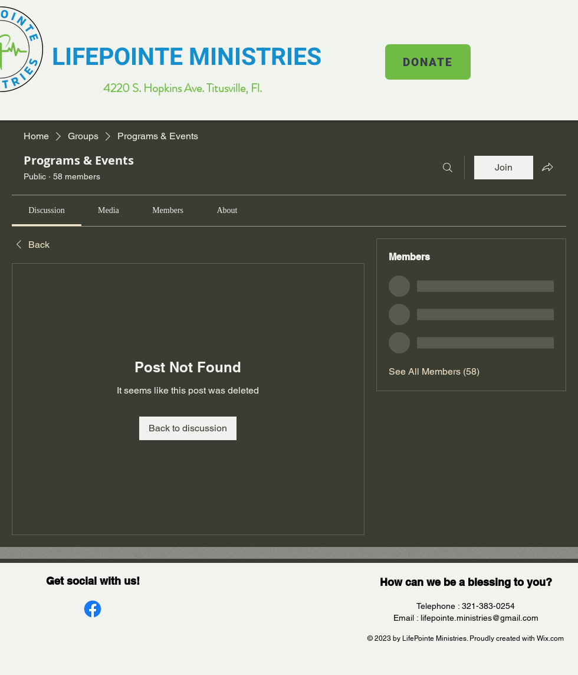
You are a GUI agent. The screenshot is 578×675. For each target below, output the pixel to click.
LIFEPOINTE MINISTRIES (186, 57)
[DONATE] (428, 62)
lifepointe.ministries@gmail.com (479, 617)
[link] (46, 210)
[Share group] (547, 167)
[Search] (448, 167)
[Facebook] (92, 609)
